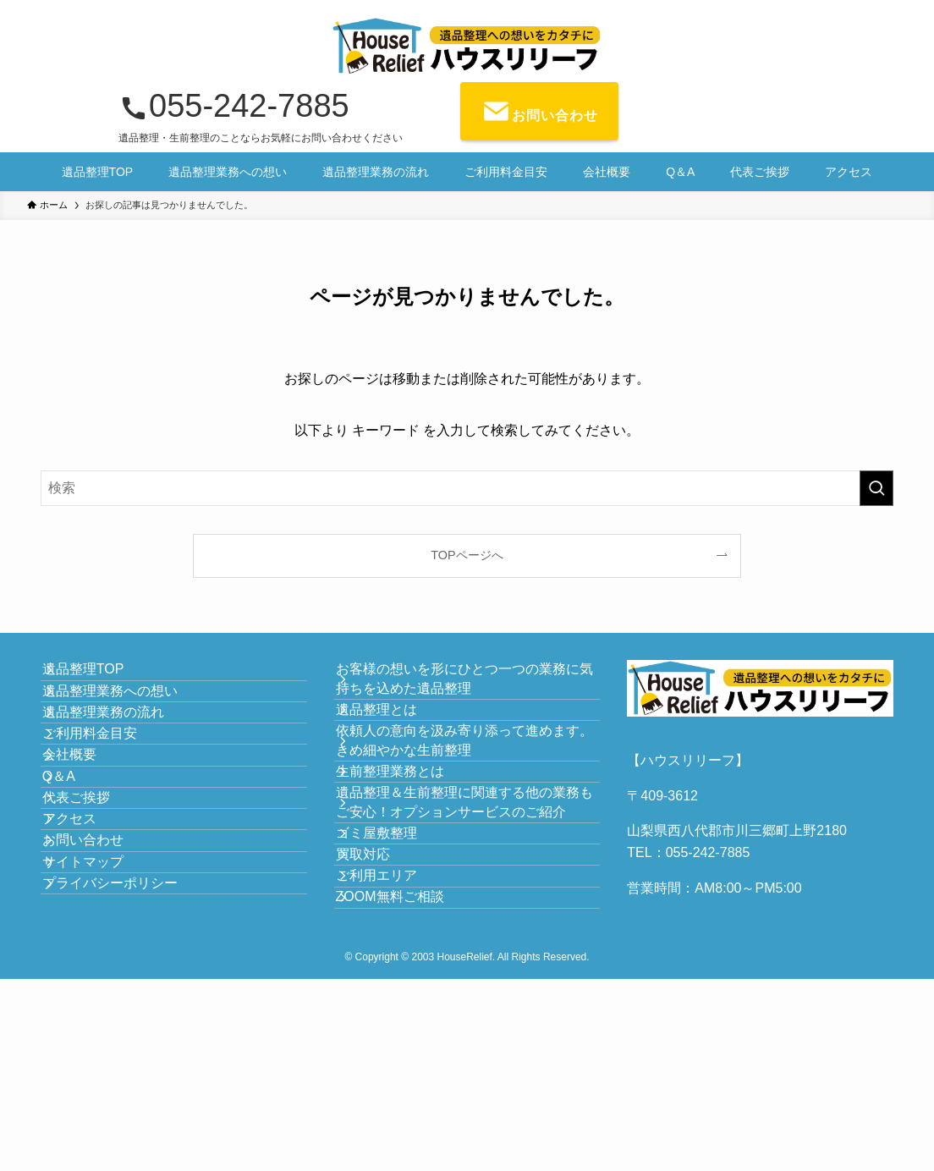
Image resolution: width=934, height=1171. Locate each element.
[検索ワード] (467, 488)
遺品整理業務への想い (128, 719)
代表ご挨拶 (95, 919)
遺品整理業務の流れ (122, 758)
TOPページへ (467, 555)
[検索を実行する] (876, 488)
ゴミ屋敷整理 (395, 955)
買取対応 (381, 994)
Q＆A (77, 878)
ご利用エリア (395, 1035)
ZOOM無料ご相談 (408, 1075)
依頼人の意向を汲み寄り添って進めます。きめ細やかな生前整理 (469, 787)
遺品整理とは (395, 737)
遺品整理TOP (102, 679)
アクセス (88, 959)
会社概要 (88, 839)
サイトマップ (101, 1039)
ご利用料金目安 (108, 799)
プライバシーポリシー (128, 1079)
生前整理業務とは (408, 836)
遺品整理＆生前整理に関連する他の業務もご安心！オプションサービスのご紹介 (469, 896)
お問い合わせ (101, 999)
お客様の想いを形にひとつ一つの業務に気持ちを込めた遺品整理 (469, 688)
